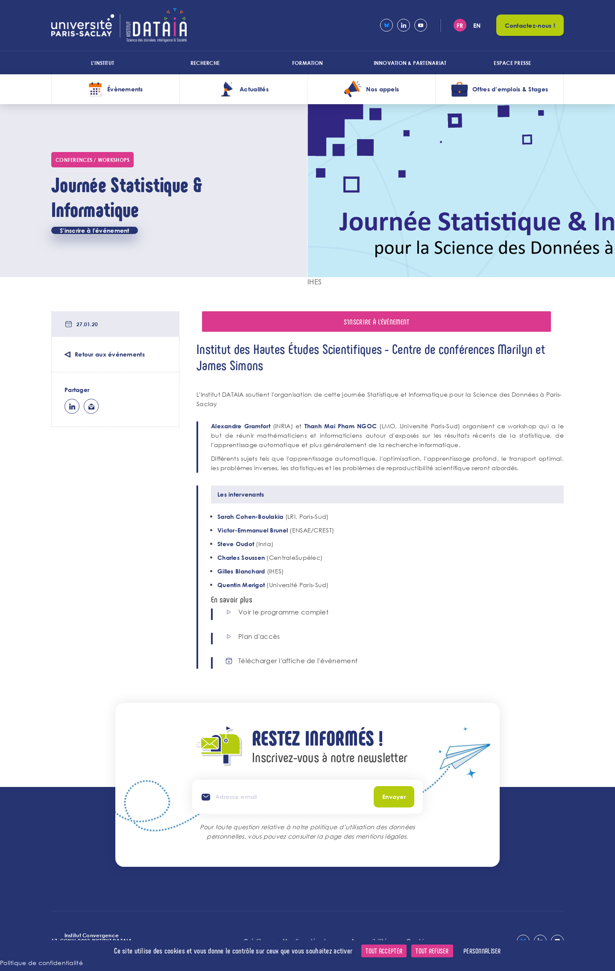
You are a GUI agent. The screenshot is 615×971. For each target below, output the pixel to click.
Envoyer (394, 796)
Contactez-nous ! (530, 25)
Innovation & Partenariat (410, 62)
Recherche (205, 62)
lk (71, 406)
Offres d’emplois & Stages (510, 89)
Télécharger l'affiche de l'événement (297, 660)
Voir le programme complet (283, 612)
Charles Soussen (241, 557)
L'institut (102, 62)
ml (91, 406)
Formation (307, 62)
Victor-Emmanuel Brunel (252, 530)
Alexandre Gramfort (240, 426)
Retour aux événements (110, 354)
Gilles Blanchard (242, 571)
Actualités (254, 89)
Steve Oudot (235, 543)
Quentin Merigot (241, 584)
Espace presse (512, 62)
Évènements (125, 89)
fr (460, 25)
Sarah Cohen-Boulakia (250, 516)
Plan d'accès (259, 636)
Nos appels (382, 89)
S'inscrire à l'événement (94, 230)
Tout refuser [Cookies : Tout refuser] (432, 951)
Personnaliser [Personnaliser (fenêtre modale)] (482, 951)
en (477, 25)
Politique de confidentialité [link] (41, 963)
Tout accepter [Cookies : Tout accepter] (384, 951)
